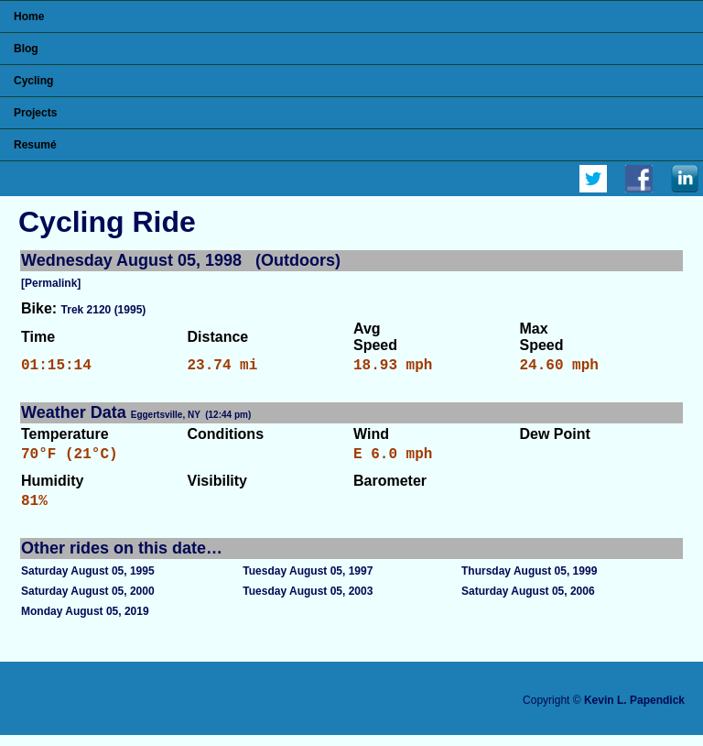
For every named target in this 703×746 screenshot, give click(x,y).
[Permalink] (51, 283)
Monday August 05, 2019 (85, 622)
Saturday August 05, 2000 (88, 602)
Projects (35, 112)
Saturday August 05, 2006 (528, 602)
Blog (26, 48)
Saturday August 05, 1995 (88, 582)
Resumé (35, 144)
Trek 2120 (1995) (103, 309)
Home (29, 16)
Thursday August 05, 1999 (529, 582)
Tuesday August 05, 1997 (308, 582)
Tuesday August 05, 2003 (308, 602)
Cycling (33, 80)
